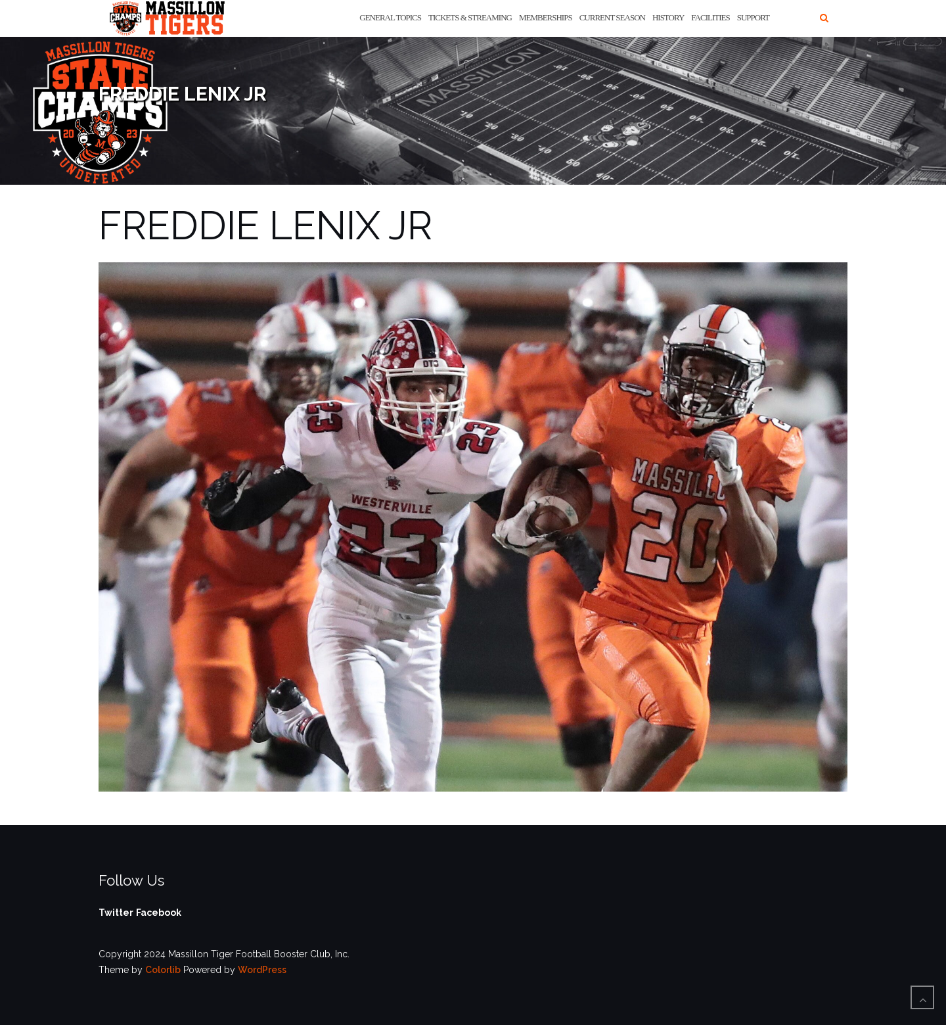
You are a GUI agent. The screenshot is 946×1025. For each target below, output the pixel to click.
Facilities (710, 17)
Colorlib (163, 970)
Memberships (545, 17)
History (668, 17)
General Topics (390, 17)
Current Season (612, 17)
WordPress (262, 970)
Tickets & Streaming (470, 17)
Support (753, 17)
